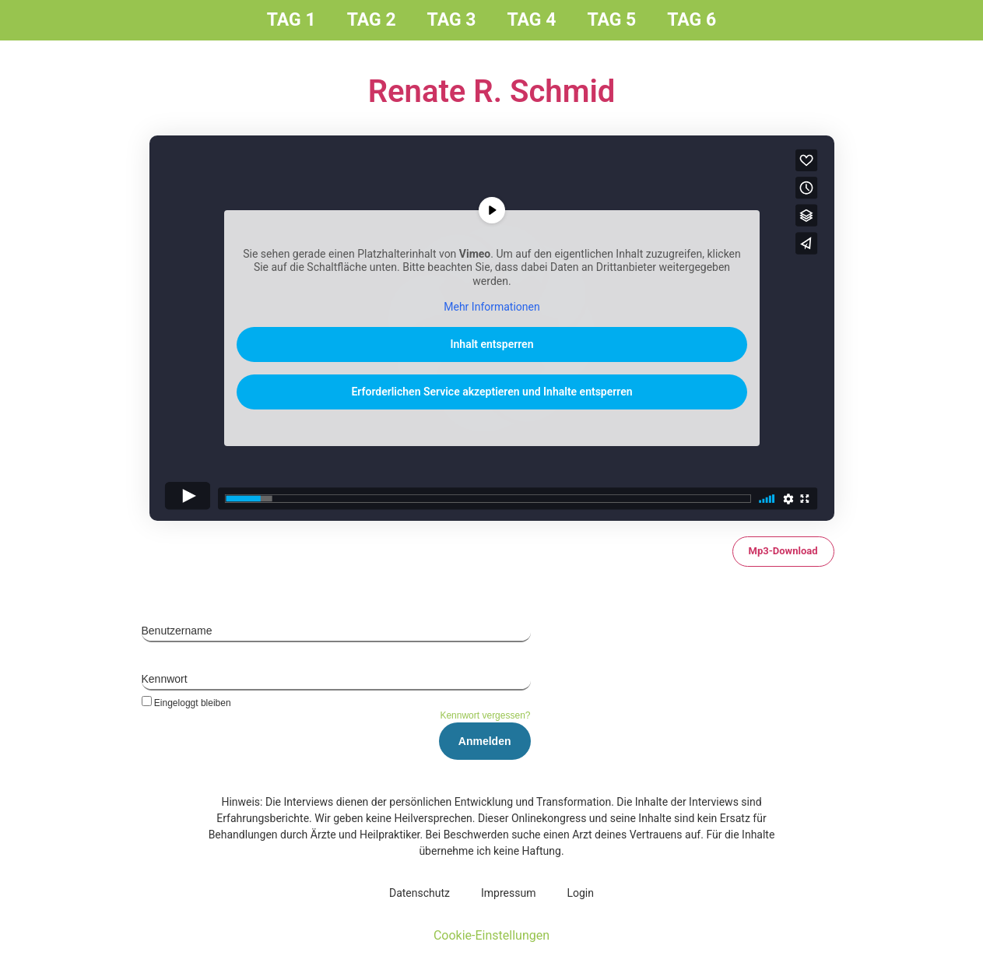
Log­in (580, 893)
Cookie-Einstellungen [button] (491, 935)
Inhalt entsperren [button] (491, 344)
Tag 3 (451, 19)
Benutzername (177, 630)
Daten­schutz (419, 893)
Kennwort (165, 678)
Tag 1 (291, 19)
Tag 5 (611, 19)
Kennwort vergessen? (485, 715)
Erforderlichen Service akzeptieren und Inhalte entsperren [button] (491, 391)
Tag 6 (691, 19)
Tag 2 (371, 19)
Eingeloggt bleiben (186, 703)
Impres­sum (508, 893)
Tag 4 (531, 19)
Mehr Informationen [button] (491, 306)
